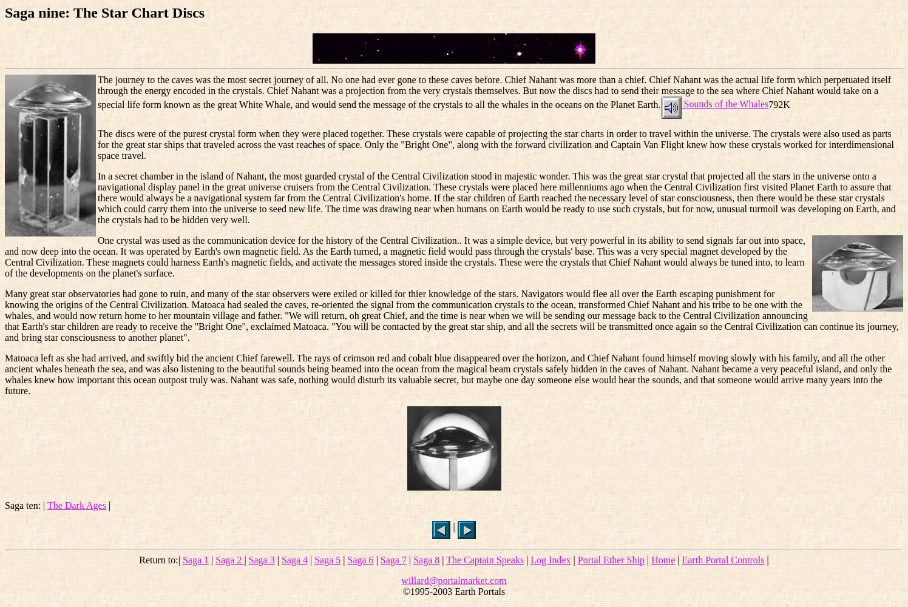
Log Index (550, 560)
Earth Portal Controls (723, 560)
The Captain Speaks (485, 560)
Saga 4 (295, 560)
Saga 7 (394, 560)
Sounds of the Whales (715, 104)
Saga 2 (229, 560)
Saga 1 (196, 560)
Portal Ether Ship (611, 560)
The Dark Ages (76, 505)
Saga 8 (426, 560)
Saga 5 (327, 560)
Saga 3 (262, 560)
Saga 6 (361, 560)
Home (663, 560)
